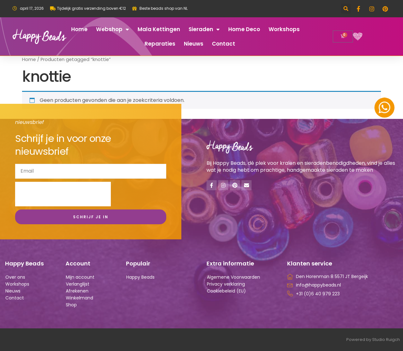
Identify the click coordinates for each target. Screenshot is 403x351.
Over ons (15, 277)
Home (79, 29)
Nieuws (193, 43)
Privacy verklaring (226, 284)
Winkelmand (79, 298)
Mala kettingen (159, 29)
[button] (346, 9)
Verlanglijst (77, 284)
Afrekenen (77, 291)
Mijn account (80, 277)
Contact (223, 43)
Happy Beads (140, 277)
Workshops (284, 29)
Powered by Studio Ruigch (373, 340)
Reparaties (160, 43)
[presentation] (63, 194)
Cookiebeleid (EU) (226, 291)
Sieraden (204, 29)
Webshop (112, 29)
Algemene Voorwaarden (233, 277)
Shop (71, 305)
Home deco (244, 29)
